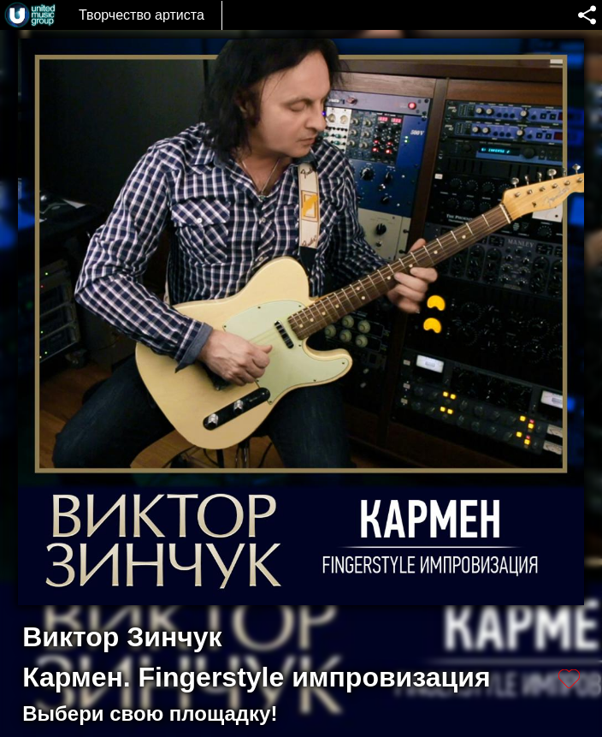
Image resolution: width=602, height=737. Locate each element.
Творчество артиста (141, 15)
